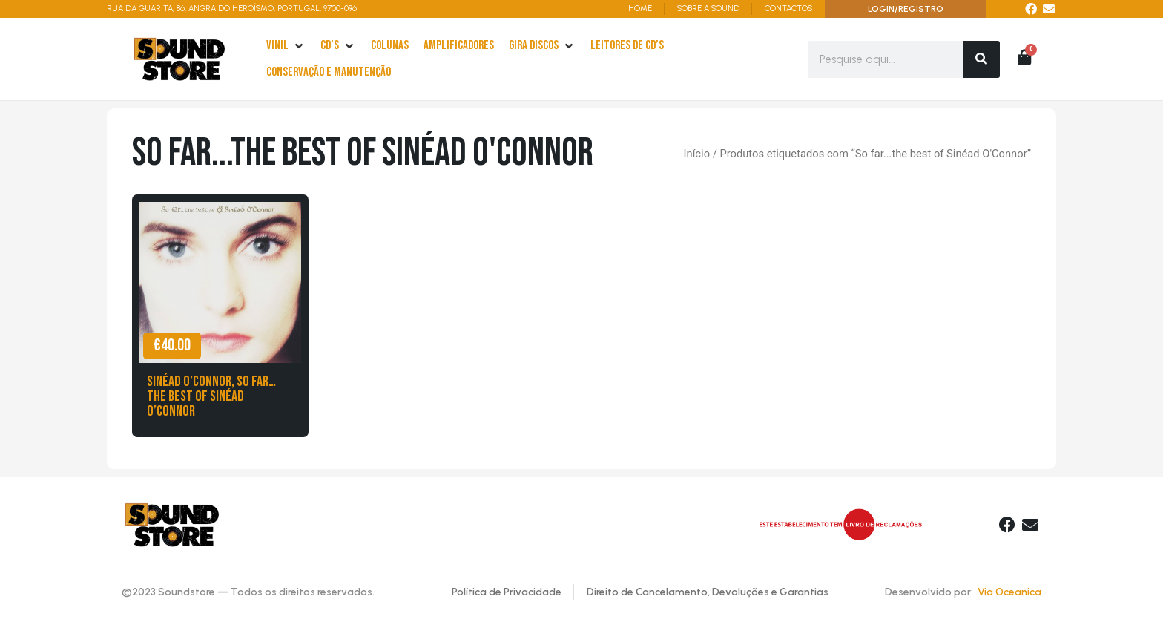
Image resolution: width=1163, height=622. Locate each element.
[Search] (981, 59)
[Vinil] (286, 46)
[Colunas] (389, 46)
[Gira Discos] (542, 46)
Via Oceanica (1009, 592)
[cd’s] (338, 46)
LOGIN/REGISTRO (905, 9)
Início (697, 153)
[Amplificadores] (458, 46)
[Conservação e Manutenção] (328, 72)
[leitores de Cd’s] (627, 46)
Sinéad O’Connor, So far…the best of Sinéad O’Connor (211, 396)
